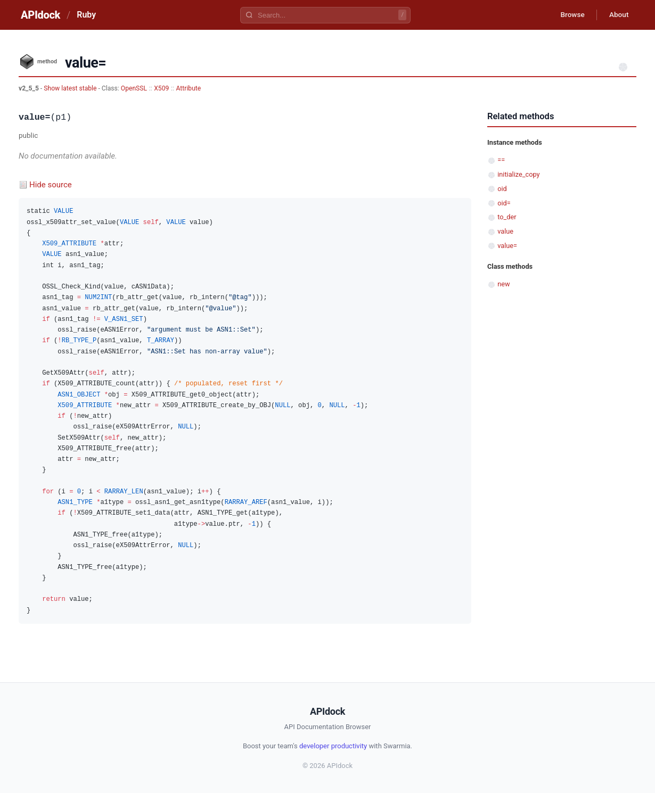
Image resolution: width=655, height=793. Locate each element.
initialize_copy (518, 174)
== (501, 160)
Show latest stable (71, 88)
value (505, 231)
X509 (161, 88)
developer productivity (333, 746)
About (618, 15)
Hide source (50, 184)
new (503, 284)
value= (507, 246)
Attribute (188, 88)
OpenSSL (134, 88)
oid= (504, 203)
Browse (569, 15)
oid (502, 189)
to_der (506, 217)
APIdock (40, 15)
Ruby (86, 15)
